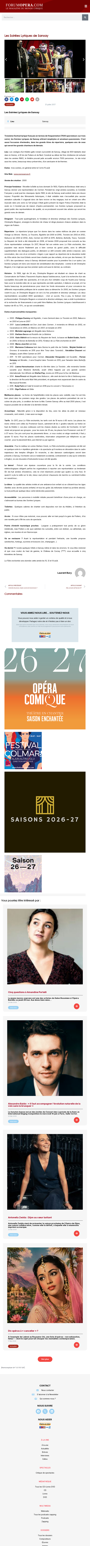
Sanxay (45, 121)
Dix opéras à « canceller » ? (23, 1331)
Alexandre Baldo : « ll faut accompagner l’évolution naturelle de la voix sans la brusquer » (44, 1104)
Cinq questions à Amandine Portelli (27, 992)
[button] (86, 6)
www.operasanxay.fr (22, 174)
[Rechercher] (85, 17)
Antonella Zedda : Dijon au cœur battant (30, 1217)
